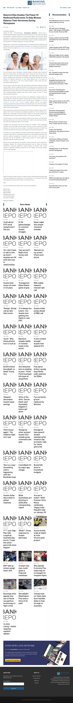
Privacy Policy (36, 678)
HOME (4, 7)
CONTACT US (26, 7)
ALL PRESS (19, 7)
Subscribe (13, 688)
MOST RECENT (10, 7)
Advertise (36, 680)
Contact (36, 682)
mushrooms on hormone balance (26, 48)
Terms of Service (36, 676)
